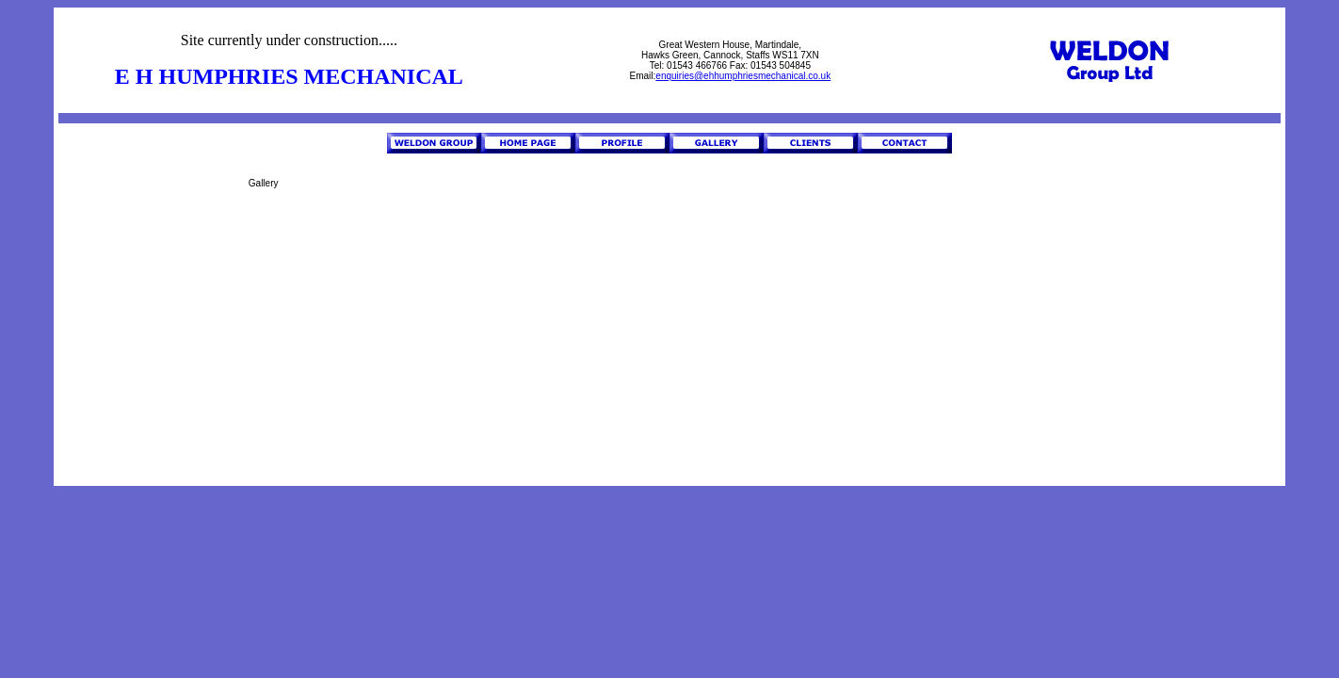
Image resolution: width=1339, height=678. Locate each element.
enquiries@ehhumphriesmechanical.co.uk (743, 76)
